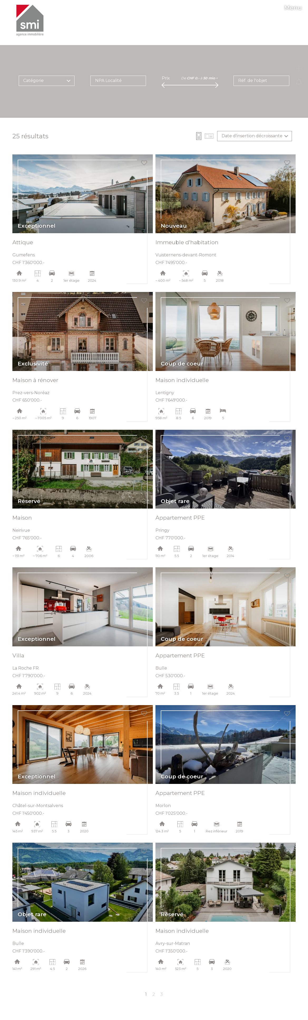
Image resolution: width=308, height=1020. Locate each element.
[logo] (29, 20)
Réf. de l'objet (252, 80)
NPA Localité (108, 80)
